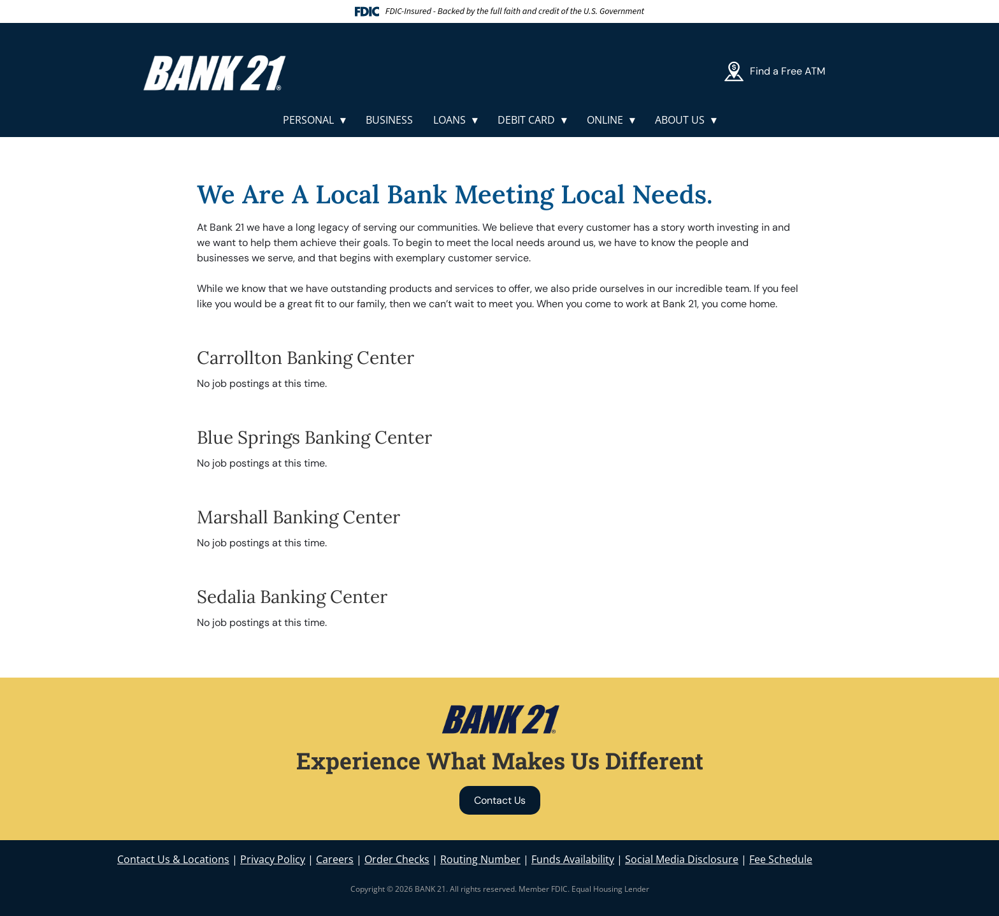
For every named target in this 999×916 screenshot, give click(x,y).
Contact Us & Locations (173, 859)
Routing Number (480, 859)
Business (389, 120)
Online (605, 120)
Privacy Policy (272, 859)
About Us (680, 120)
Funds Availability (572, 859)
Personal (308, 120)
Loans (449, 120)
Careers (335, 859)
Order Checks (396, 859)
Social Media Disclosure (681, 859)
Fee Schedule (780, 859)
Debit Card (526, 120)
